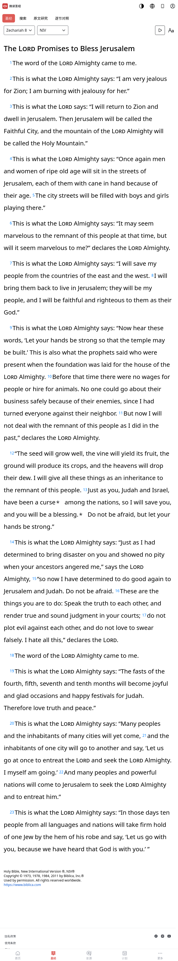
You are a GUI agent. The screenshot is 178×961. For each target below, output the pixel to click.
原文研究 (41, 18)
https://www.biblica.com (22, 884)
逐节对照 (62, 18)
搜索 (22, 18)
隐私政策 (10, 936)
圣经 (8, 18)
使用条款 (10, 943)
